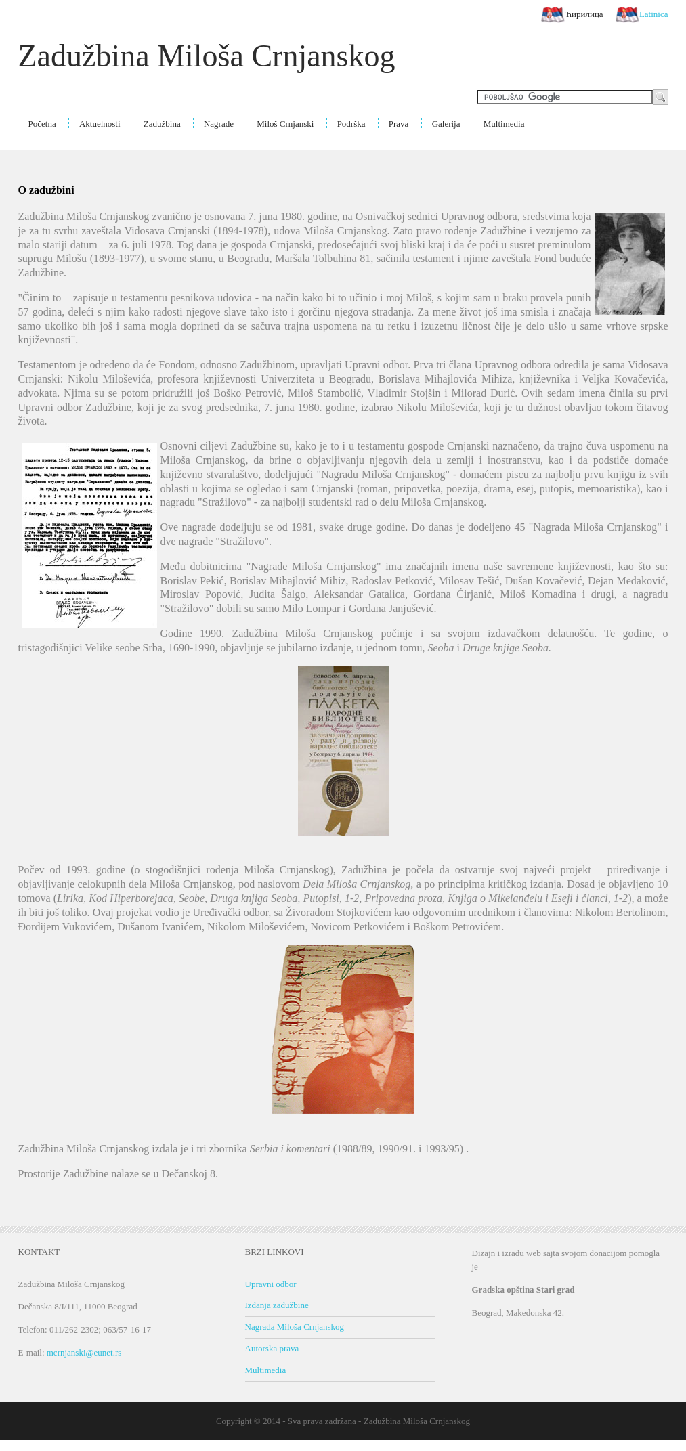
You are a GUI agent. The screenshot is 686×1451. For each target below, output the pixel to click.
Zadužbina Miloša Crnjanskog (206, 56)
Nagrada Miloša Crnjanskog (295, 1327)
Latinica (642, 15)
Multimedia (504, 123)
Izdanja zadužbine (277, 1305)
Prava (399, 123)
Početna (42, 123)
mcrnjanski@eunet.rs (84, 1352)
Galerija (446, 123)
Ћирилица (572, 15)
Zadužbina (162, 123)
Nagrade (219, 123)
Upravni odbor (271, 1284)
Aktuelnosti (100, 123)
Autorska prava (272, 1348)
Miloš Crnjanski (285, 123)
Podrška (351, 123)
